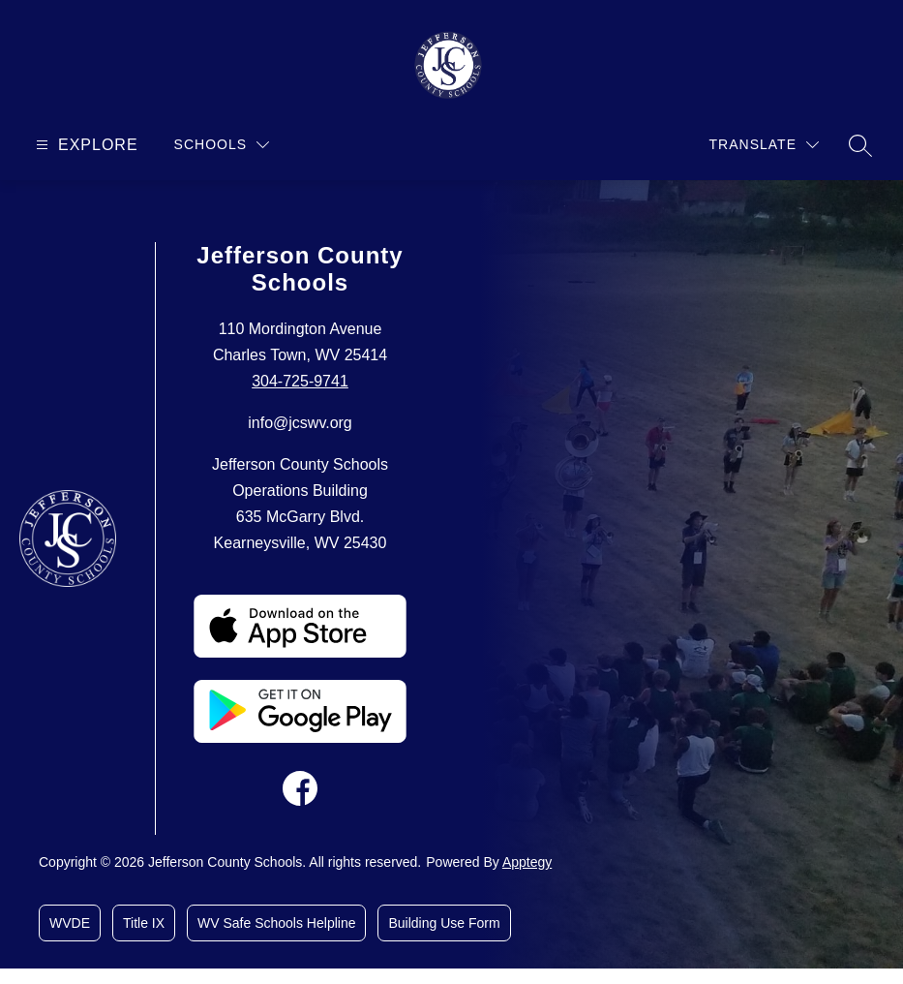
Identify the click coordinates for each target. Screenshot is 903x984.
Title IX (144, 923)
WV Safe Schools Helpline (276, 923)
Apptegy (527, 862)
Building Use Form (443, 923)
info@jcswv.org (300, 423)
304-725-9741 (300, 381)
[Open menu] (84, 145)
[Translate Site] (764, 145)
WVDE (69, 923)
